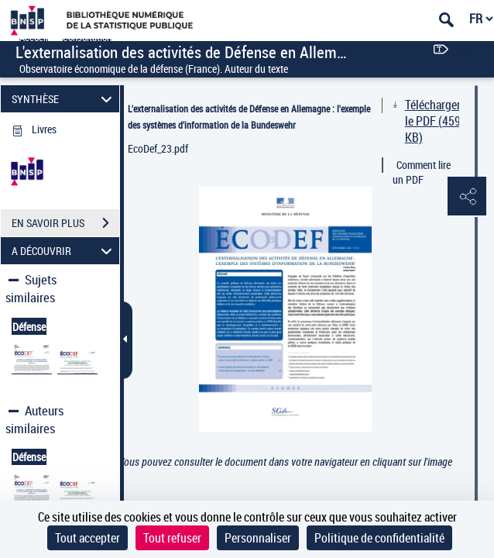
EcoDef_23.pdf (158, 148)
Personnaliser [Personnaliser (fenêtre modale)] (258, 537)
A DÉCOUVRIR (64, 250)
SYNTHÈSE (64, 98)
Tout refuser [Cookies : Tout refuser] (172, 537)
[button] (467, 197)
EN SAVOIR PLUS (65, 223)
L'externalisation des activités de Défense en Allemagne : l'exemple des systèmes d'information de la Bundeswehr (249, 116)
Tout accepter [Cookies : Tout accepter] (87, 537)
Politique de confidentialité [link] (379, 537)
